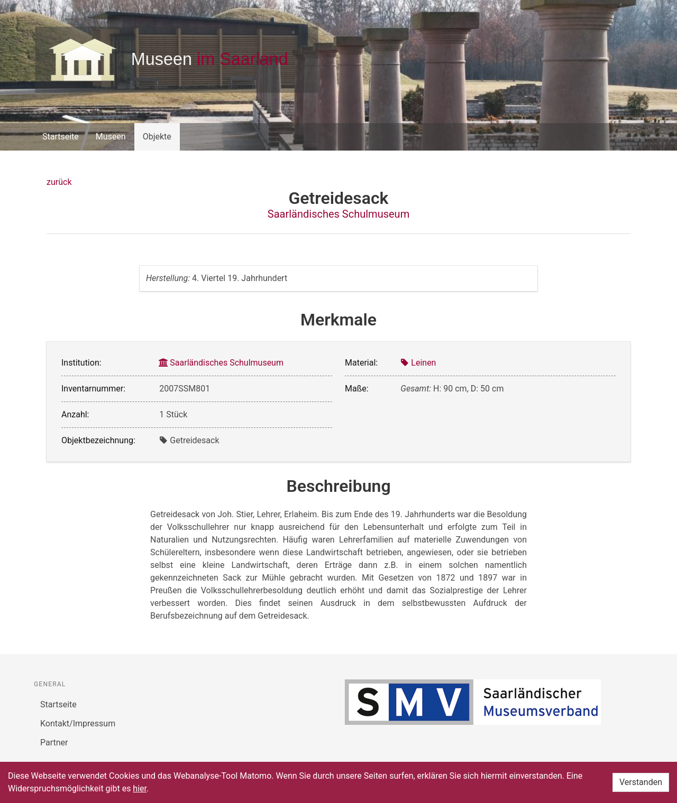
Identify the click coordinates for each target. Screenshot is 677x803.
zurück (59, 182)
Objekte (157, 137)
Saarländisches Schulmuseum (338, 214)
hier (140, 788)
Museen (111, 137)
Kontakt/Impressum (77, 723)
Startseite (60, 137)
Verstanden (640, 782)
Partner (54, 742)
